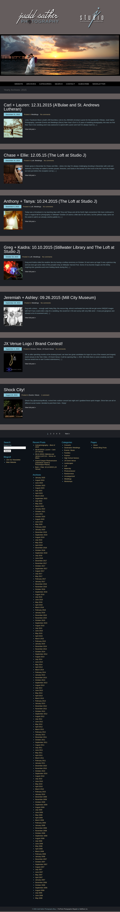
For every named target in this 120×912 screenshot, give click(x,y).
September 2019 (41, 535)
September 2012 (41, 714)
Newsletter (98, 84)
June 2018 (39, 558)
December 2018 (41, 548)
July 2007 (38, 869)
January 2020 (40, 529)
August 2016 (39, 594)
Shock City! (14, 389)
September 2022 (41, 498)
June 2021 (39, 514)
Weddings (34, 114)
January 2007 (40, 880)
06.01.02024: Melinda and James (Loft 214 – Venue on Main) (45, 456)
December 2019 (41, 532)
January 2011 (40, 763)
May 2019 (38, 542)
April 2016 (39, 605)
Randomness (69, 474)
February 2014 (40, 672)
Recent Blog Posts (100, 448)
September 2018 (41, 553)
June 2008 (39, 844)
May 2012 (38, 724)
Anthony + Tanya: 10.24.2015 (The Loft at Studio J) (50, 201)
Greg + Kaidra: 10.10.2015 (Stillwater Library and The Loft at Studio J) (59, 249)
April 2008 (39, 849)
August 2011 (39, 745)
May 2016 (38, 602)
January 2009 (40, 825)
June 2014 (39, 662)
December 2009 (41, 797)
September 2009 (41, 805)
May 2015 (38, 633)
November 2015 (41, 618)
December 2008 (41, 828)
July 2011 (38, 748)
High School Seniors (71, 458)
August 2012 (39, 716)
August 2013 (39, 685)
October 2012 (40, 711)
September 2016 (41, 592)
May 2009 (38, 815)
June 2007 (39, 872)
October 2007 (40, 862)
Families (67, 453)
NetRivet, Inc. (84, 909)
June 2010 (39, 781)
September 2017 (41, 568)
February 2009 (40, 823)
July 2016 (38, 597)
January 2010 (40, 794)
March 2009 (39, 820)
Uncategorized (69, 476)
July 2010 (38, 779)
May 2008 (38, 846)
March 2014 (39, 670)
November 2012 (41, 709)
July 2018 (38, 555)
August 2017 (39, 571)
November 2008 (41, 831)
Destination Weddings (72, 448)
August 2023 (39, 488)
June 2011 (39, 750)
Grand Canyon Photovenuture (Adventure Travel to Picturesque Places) (46, 462)
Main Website (11, 462)
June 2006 (39, 895)
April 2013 (39, 696)
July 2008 (38, 841)
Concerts (67, 445)
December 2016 (41, 584)
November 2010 (41, 768)
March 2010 (39, 789)
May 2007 (38, 875)
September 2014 (41, 654)
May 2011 (38, 753)
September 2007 (41, 864)
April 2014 (39, 667)
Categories (45, 84)
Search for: (8, 445)
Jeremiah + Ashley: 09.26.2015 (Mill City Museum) (50, 297)
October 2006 (40, 885)
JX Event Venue (48, 349)
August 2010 (39, 776)
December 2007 (41, 859)
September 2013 (41, 683)
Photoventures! (69, 471)
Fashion (67, 455)
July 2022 (38, 501)
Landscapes (68, 463)
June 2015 (39, 631)
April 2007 (39, 877)
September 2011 (41, 742)
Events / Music (36, 349)
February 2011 (40, 761)
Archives (31, 84)
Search (59, 84)
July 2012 (38, 719)
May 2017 (38, 576)
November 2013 (41, 677)
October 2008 (40, 833)
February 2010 (40, 792)
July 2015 (38, 628)
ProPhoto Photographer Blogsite (68, 909)
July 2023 (38, 491)
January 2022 (40, 509)
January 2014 (40, 675)
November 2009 (41, 799)
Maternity (67, 468)
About (95, 445)
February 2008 (40, 854)
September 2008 (41, 836)
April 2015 (39, 636)
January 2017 (40, 581)
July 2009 (38, 810)
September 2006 (41, 888)
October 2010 (40, 771)
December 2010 (41, 766)
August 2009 (39, 807)
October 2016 (40, 589)
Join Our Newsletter (13, 460)
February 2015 (40, 641)
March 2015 (39, 639)
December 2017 (41, 561)
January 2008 (40, 856)
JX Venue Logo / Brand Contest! (33, 343)
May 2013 (38, 693)
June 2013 (39, 690)
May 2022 (38, 504)
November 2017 (41, 563)
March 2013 (39, 698)
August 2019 (39, 537)
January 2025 (40, 478)
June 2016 (39, 600)
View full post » (30, 129)
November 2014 (41, 649)
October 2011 (40, 740)
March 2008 (39, 851)
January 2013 (40, 703)
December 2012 (41, 706)
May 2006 (38, 898)
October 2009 (40, 802)
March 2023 (39, 496)
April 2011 (39, 755)
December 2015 (41, 615)
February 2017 (40, 579)
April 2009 (39, 818)
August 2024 (39, 480)
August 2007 (39, 867)
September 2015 (41, 623)
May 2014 (38, 664)
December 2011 (41, 737)
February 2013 (40, 701)
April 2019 (39, 545)
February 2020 (40, 527)
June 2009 (39, 812)
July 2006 (38, 893)
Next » (67, 434)
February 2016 (40, 610)
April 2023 (39, 493)
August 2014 (39, 657)
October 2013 (40, 680)
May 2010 (38, 784)
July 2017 (38, 574)
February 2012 (40, 732)
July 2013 (38, 688)
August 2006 (39, 890)
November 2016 (41, 587)
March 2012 (39, 729)
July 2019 (38, 540)
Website (18, 84)
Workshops (68, 481)
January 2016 (40, 613)
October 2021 (40, 511)
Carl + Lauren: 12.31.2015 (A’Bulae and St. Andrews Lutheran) (51, 107)
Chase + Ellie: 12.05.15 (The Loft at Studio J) (45, 155)
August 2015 (39, 626)
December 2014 (41, 646)
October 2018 (40, 550)
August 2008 (39, 838)
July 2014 (38, 659)
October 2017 (40, 566)
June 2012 (39, 722)
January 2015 (40, 644)
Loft (32, 160)
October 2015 (40, 620)
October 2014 (40, 651)
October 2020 (40, 517)
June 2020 (39, 522)
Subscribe (83, 84)
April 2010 (39, 786)
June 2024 (39, 483)
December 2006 (41, 882)
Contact (70, 84)
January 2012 (40, 735)
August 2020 (39, 519)
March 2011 (39, 758)
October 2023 (40, 485)
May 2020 (38, 524)
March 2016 (39, 607)
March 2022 (39, 506)
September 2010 (41, 773)
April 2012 (39, 727)
